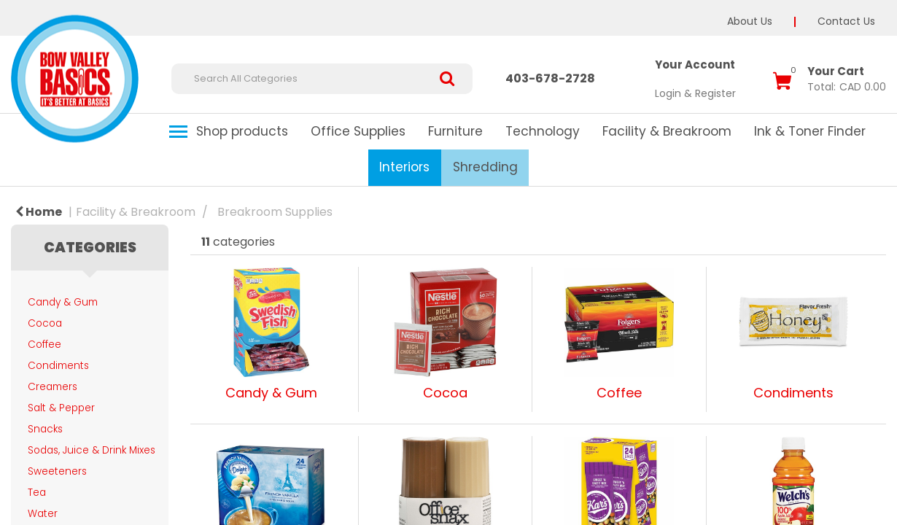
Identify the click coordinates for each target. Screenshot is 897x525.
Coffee (44, 344)
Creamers (52, 387)
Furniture (455, 131)
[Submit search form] (452, 78)
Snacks (45, 429)
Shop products (242, 131)
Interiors (404, 167)
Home (38, 211)
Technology (542, 131)
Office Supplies (358, 131)
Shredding (485, 167)
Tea (37, 492)
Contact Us (846, 21)
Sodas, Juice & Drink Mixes (91, 450)
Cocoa (45, 323)
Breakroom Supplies (275, 211)
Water (43, 514)
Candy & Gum (63, 302)
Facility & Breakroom (666, 131)
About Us (749, 21)
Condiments (58, 366)
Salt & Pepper (61, 408)
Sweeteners (57, 471)
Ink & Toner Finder (810, 131)
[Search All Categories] (322, 78)
